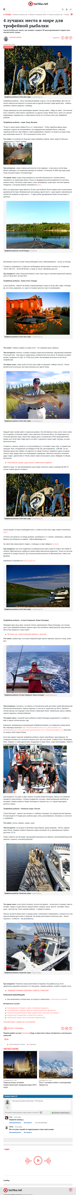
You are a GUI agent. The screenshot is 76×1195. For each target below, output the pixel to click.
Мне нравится (28, 1122)
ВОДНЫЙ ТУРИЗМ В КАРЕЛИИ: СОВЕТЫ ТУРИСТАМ (28, 990)
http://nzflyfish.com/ (54, 727)
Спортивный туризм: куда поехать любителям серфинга (29, 462)
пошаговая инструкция (59, 999)
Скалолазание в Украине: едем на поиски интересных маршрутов (31, 1010)
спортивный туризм (17, 1044)
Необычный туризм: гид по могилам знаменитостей (26, 1017)
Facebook (25, 1033)
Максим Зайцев (15, 37)
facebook (55, 544)
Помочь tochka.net (20, 15)
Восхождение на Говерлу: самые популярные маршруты (28, 1008)
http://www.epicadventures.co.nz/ (33, 730)
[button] (67, 9)
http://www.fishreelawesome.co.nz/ (35, 727)
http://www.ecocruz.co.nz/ (12, 730)
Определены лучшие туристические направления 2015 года (20, 1085)
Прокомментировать (15, 1122)
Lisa (10, 1117)
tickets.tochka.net (29, 561)
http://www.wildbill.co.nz (54, 730)
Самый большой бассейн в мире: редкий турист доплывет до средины (33, 1013)
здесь (39, 185)
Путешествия (8, 47)
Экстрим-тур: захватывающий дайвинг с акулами (26, 634)
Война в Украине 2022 (38, 15)
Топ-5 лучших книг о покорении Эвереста (55, 1083)
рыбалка (32, 1044)
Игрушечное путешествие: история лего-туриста (25, 1015)
